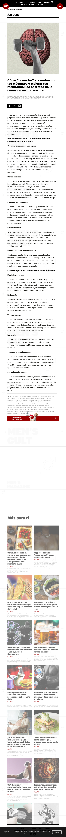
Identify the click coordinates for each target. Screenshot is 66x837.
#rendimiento (37, 402)
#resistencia (47, 404)
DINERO (46, 2)
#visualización (46, 400)
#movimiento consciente (35, 404)
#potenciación (12, 407)
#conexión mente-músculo (20, 396)
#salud (27, 405)
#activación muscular (27, 400)
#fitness (31, 409)
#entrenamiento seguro (21, 411)
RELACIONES (30, 2)
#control (48, 398)
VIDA (39, 2)
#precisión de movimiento (37, 411)
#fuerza (42, 398)
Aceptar (57, 832)
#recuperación (21, 407)
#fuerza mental (39, 407)
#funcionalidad (35, 398)
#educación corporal (21, 409)
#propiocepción (28, 402)
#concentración (12, 404)
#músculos (30, 407)
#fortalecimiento (25, 413)
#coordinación (22, 404)
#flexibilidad (34, 405)
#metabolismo (20, 405)
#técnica (45, 402)
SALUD (31, 5)
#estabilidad (11, 405)
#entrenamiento (34, 396)
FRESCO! (40, 5)
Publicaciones (12, 20)
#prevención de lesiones (15, 398)
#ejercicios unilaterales (14, 402)
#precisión (26, 398)
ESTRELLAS (19, 2)
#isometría (38, 400)
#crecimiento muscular (47, 396)
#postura (17, 400)
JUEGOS (24, 5)
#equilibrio (10, 400)
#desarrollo (15, 413)
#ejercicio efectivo (40, 409)
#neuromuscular (43, 405)
